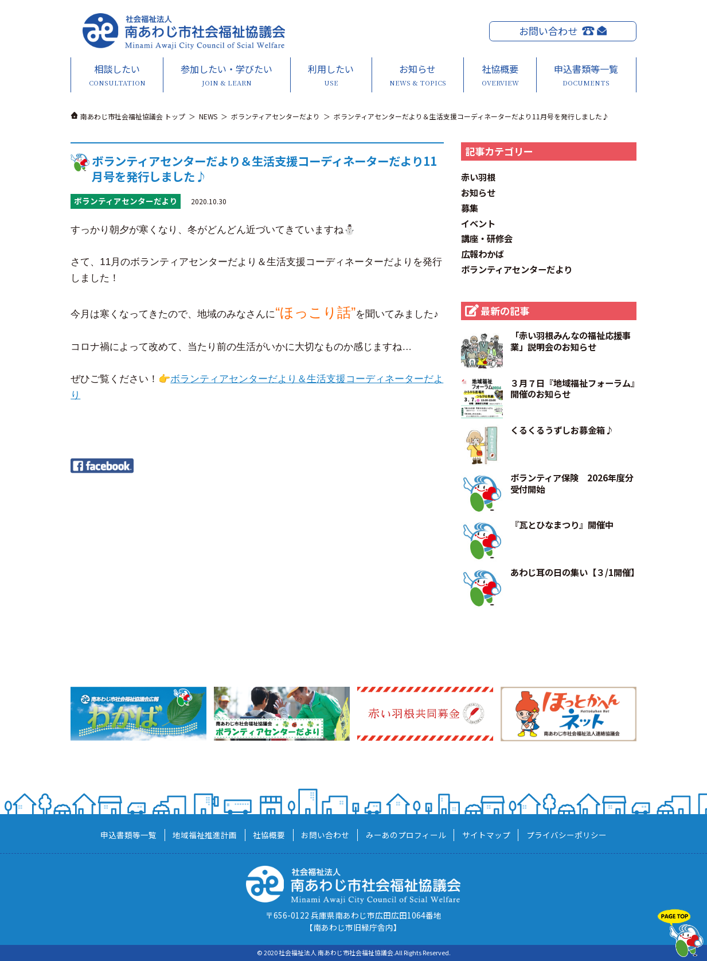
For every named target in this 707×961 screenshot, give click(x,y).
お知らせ (417, 75)
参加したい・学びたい (226, 75)
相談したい (116, 75)
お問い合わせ (548, 31)
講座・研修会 (487, 238)
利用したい (331, 75)
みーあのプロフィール (406, 835)
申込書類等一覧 (586, 75)
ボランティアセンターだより (516, 269)
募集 (469, 207)
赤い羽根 (478, 176)
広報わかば (482, 253)
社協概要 (499, 75)
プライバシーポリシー (566, 835)
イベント (478, 223)
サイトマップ (486, 835)
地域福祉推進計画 (205, 835)
